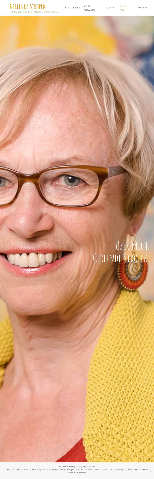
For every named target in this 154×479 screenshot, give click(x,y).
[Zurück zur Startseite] (35, 8)
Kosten (111, 7)
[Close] (151, 471)
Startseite (72, 7)
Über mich (123, 8)
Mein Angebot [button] (90, 8)
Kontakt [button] (143, 7)
